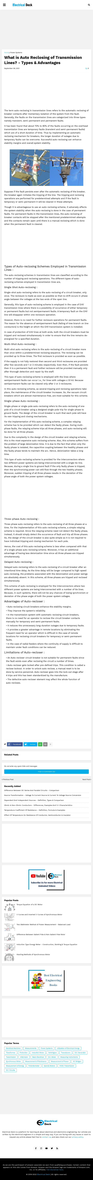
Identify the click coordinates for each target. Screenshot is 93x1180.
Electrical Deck (43, 1174)
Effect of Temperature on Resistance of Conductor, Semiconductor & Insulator (37, 815)
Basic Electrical (38, 1057)
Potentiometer (33, 1066)
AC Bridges (77, 1061)
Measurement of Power (60, 1061)
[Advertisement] (46, 30)
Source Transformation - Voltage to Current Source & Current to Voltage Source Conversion (42, 795)
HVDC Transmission (66, 1066)
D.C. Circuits (10, 1070)
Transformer (10, 1053)
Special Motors (49, 1066)
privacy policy (77, 1137)
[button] (4, 5)
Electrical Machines (13, 1048)
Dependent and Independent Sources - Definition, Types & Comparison (34, 800)
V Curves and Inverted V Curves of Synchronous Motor (39, 914)
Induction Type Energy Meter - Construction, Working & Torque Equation (47, 944)
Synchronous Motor (13, 1061)
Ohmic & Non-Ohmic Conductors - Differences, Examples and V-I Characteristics (38, 805)
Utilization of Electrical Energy (68, 1048)
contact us (46, 1137)
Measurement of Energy (15, 1066)
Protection (23, 1053)
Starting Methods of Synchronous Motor (33, 954)
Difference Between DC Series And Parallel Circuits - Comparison (31, 790)
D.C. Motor (52, 1057)
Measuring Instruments (69, 1057)
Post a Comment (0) (46, 772)
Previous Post (8, 779)
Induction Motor (38, 1053)
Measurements (30, 1048)
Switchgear (52, 1053)
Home (6, 52)
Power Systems (16, 52)
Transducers (65, 1053)
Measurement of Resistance (35, 1061)
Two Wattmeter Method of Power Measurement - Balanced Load (43, 924)
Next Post (86, 779)
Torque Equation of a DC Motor (30, 904)
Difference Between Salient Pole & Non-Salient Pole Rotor (41, 934)
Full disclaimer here (54, 1170)
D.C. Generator (80, 1053)
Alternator (24, 1057)
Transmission (11, 1057)
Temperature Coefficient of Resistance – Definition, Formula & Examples (34, 810)
